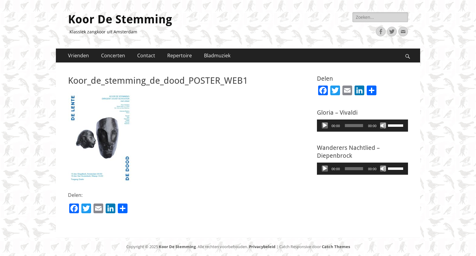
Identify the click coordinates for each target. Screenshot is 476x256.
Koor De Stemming (120, 19)
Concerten (113, 55)
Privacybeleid (262, 246)
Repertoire (179, 55)
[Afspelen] (325, 126)
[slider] (354, 125)
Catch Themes (336, 246)
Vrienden (78, 55)
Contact (146, 55)
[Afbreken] (383, 126)
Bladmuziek (217, 55)
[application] (362, 126)
